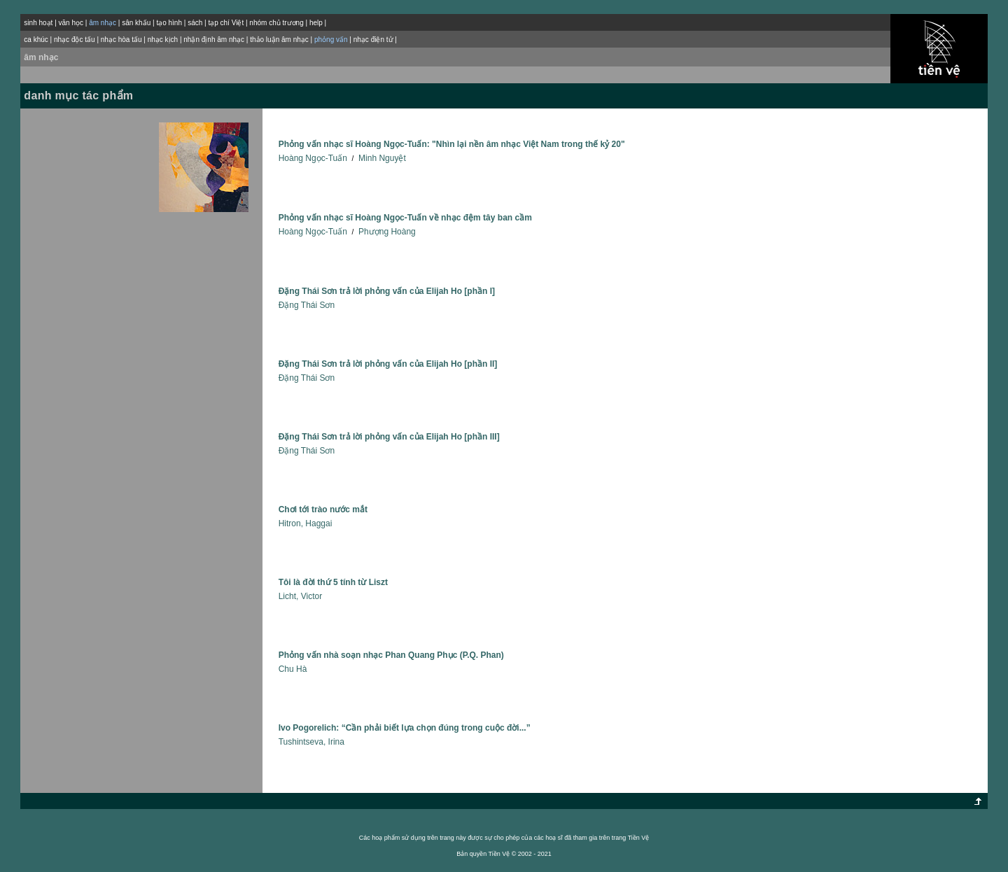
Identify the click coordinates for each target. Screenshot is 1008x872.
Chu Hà (293, 669)
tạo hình (169, 23)
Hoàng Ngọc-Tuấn (313, 158)
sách (195, 23)
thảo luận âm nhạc (279, 39)
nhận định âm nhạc (213, 39)
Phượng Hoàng (387, 232)
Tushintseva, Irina (311, 742)
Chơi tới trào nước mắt (323, 509)
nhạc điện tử (373, 39)
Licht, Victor (300, 596)
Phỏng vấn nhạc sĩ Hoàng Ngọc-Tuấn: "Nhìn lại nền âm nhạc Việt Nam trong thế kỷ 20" (452, 144)
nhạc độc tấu (74, 39)
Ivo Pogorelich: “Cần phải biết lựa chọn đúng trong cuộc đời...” (405, 728)
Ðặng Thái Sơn (307, 305)
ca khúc (36, 39)
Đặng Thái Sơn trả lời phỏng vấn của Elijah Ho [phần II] (388, 364)
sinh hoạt (38, 23)
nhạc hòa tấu (121, 39)
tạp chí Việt (226, 23)
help (316, 23)
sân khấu (136, 23)
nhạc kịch (163, 39)
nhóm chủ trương (276, 23)
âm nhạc (41, 57)
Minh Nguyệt (382, 158)
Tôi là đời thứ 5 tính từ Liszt (333, 582)
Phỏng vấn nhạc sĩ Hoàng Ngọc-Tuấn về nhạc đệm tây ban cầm (405, 218)
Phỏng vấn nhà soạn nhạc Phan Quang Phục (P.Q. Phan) (391, 655)
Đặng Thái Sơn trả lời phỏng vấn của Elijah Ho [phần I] (387, 291)
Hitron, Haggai (305, 523)
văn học (71, 23)
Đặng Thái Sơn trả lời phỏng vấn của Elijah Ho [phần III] (389, 437)
